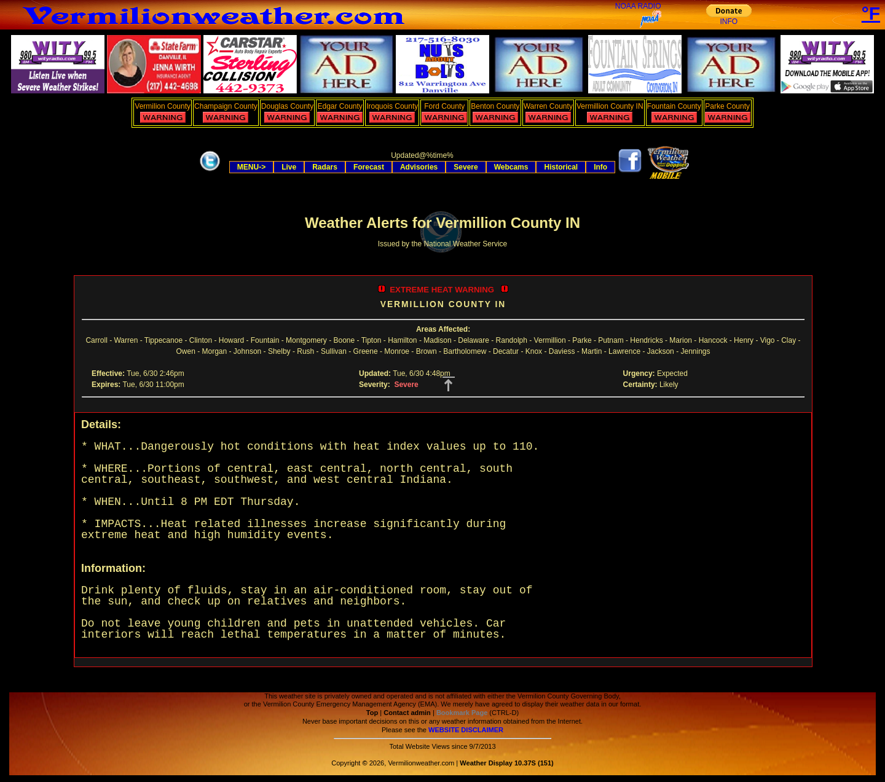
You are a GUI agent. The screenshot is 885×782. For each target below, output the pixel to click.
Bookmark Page (461, 712)
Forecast (368, 167)
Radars (324, 167)
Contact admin (407, 712)
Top (372, 712)
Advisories (419, 167)
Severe (466, 167)
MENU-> (251, 167)
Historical (561, 167)
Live (288, 167)
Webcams (511, 167)
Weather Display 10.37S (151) (506, 763)
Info (600, 167)
